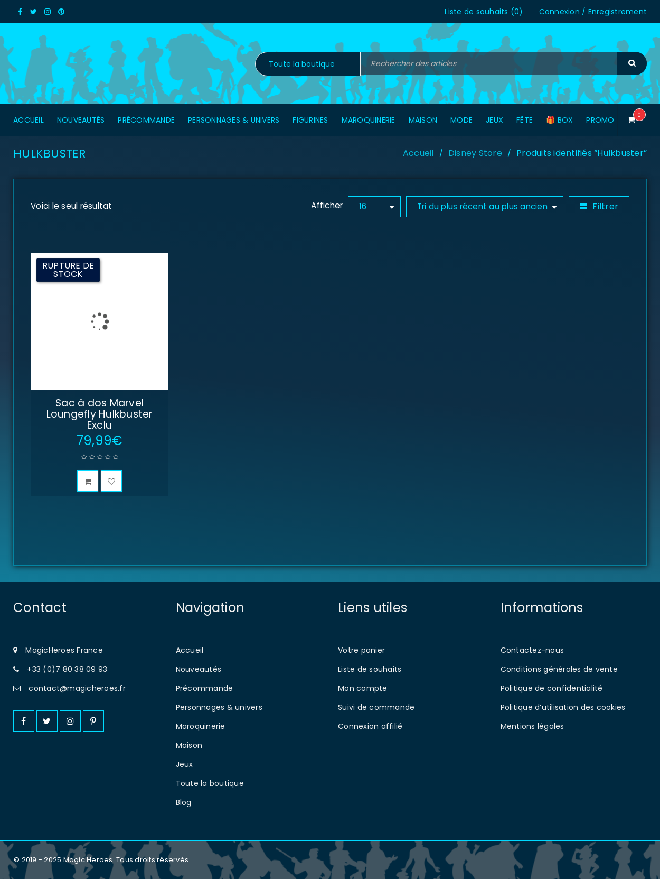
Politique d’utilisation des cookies (563, 707)
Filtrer (605, 206)
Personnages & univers (219, 707)
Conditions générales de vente (559, 669)
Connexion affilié (370, 726)
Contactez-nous (532, 650)
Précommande (204, 688)
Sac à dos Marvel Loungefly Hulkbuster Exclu (99, 414)
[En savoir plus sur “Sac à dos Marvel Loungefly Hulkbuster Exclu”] (87, 481)
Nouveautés (199, 669)
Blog (184, 802)
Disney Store (475, 153)
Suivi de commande (376, 707)
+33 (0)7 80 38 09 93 (67, 669)
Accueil (418, 153)
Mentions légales (532, 726)
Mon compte (363, 688)
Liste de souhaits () (484, 11)
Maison (189, 745)
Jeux (184, 764)
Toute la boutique (210, 783)
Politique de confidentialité (552, 688)
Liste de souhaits (369, 669)
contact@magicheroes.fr (77, 688)
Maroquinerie (200, 726)
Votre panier (361, 650)
